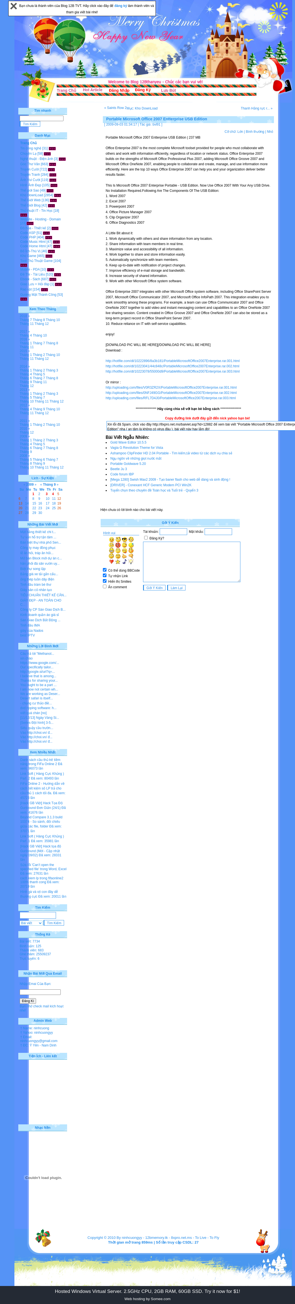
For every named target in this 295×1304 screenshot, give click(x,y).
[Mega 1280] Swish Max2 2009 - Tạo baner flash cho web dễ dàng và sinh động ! (170, 480)
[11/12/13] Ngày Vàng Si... (39, 718)
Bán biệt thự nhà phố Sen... (40, 542)
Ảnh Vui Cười (30, 180)
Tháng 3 (52, 370)
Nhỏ (270, 132)
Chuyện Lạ (28, 154)
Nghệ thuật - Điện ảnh (36, 159)
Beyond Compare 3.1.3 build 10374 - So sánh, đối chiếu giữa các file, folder (41, 821)
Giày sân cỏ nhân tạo (36, 590)
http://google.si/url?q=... (37, 672)
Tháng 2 (39, 355)
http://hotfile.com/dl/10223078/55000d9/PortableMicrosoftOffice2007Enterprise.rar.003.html (173, 371)
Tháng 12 (42, 324)
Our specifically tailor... (37, 667)
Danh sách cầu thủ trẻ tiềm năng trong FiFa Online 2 (40, 762)
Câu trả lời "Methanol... (37, 654)
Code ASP (27, 233)
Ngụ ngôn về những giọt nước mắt (135, 458)
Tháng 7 (26, 320)
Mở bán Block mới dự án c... (41, 558)
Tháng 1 (26, 343)
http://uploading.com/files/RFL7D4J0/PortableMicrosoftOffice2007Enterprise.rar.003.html (171, 398)
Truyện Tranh (30, 175)
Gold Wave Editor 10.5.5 (128, 442)
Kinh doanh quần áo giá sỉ (39, 615)
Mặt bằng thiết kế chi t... (38, 532)
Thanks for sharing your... (39, 680)
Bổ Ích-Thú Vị (30, 251)
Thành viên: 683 (32, 950)
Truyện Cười (29, 169)
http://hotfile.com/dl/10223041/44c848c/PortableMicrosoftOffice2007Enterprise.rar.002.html (172, 366)
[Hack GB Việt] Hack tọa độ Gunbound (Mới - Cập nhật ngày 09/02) (40, 850)
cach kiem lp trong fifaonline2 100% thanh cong (41, 880)
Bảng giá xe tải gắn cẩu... (39, 574)
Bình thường (255, 132)
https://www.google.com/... (39, 663)
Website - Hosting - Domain (40, 219)
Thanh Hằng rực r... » (257, 108)
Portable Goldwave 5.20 (128, 464)
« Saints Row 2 (115, 108)
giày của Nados (31, 631)
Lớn (240, 132)
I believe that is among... (38, 676)
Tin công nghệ (30, 148)
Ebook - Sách (30, 279)
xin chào (26, 658)
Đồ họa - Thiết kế (33, 228)
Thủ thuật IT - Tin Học (36, 211)
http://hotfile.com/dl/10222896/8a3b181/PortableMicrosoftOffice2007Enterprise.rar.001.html (173, 361)
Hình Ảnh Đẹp (30, 185)
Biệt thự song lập (32, 569)
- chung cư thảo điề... (36, 703)
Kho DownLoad (31, 195)
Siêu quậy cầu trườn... (36, 728)
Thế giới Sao (29, 190)
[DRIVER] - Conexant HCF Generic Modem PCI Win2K (151, 485)
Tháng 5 (39, 374)
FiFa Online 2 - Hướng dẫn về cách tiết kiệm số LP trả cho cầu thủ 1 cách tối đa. (42, 788)
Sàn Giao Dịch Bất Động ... (40, 620)
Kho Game (28, 256)
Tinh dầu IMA (30, 625)
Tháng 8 (39, 320)
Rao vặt (26, 289)
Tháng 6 (26, 378)
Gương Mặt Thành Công (38, 295)
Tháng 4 (26, 335)
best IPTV (27, 635)
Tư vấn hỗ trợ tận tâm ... (38, 537)
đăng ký (121, 6)
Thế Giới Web (30, 200)
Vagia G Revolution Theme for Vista (136, 448)
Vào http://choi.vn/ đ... (36, 733)
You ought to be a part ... (38, 685)
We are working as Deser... (40, 694)
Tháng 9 (26, 382)
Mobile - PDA (30, 269)
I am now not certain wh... (39, 689)
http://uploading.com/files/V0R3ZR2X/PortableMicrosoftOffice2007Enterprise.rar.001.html (171, 387)
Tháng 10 (53, 320)
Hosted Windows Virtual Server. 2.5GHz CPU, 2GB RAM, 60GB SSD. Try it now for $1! (147, 1291)
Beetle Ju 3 (118, 469)
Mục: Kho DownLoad (142, 108)
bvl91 (156, 124)
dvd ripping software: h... (38, 708)
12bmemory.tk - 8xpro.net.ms (168, 1238)
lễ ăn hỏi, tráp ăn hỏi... (37, 553)
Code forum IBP (122, 474)
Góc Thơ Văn (30, 164)
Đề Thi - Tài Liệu (32, 274)
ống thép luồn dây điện (37, 579)
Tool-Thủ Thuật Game (36, 261)
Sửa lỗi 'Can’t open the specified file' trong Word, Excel (43, 867)
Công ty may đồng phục (37, 548)
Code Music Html (32, 242)
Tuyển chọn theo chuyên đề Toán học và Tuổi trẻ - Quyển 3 (154, 490)
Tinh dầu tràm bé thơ (35, 585)
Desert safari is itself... (36, 698)
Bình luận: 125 (30, 946)
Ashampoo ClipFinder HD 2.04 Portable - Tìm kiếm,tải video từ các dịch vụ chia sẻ (171, 453)
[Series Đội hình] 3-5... (37, 723)
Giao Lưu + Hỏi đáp (34, 284)
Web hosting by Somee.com (147, 1299)
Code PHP (28, 237)
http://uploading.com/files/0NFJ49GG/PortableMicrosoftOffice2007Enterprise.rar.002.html (171, 393)
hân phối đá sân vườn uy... (40, 564)
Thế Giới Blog (30, 205)
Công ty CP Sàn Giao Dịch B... (43, 610)
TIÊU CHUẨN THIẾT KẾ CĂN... (43, 595)
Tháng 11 (27, 324)
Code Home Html (33, 246)
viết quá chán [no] (33, 713)
